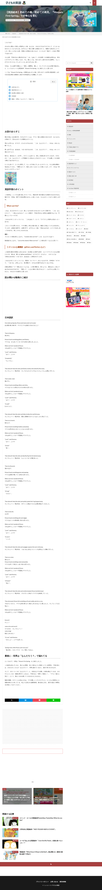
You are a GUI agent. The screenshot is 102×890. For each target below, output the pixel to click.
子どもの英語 (55, 885)
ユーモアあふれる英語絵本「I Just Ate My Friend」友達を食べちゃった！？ (41, 842)
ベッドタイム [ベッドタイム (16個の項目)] (71, 228)
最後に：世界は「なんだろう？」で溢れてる (21, 99)
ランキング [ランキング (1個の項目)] (79, 228)
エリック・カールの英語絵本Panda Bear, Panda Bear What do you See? (41, 819)
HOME (8, 33)
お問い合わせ (54, 881)
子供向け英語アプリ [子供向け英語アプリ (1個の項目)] (72, 232)
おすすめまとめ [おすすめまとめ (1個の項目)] (80, 211)
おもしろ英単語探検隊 (74, 130)
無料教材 (72, 155)
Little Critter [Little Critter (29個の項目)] (70, 211)
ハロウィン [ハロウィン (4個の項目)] (81, 218)
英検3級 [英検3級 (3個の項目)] (69, 242)
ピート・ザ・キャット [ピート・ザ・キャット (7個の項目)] (82, 222)
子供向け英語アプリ (74, 147)
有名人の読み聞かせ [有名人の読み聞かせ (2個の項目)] (72, 239)
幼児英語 (71, 180)
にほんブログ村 (70, 282)
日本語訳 (12, 96)
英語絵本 (27, 20)
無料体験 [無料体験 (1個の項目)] (82, 239)
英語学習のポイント (15, 90)
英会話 (70, 143)
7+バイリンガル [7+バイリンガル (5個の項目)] (82, 208)
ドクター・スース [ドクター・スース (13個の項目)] (72, 218)
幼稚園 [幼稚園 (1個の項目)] (83, 235)
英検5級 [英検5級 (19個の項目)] (83, 242)
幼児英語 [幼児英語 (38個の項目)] (77, 235)
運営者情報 (63, 881)
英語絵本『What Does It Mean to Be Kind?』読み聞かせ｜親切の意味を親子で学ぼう (41, 853)
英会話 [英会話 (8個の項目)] (88, 239)
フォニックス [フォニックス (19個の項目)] (71, 225)
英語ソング (73, 192)
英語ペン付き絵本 (74, 159)
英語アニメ (73, 196)
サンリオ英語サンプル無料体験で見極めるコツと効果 (79, 90)
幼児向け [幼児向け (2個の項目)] (70, 235)
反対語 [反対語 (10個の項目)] (86, 228)
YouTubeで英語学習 (74, 188)
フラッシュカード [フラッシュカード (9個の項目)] (81, 225)
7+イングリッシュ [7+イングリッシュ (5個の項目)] (72, 208)
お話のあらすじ (14, 87)
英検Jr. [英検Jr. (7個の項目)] (89, 242)
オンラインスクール (74, 167)
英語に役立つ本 (72, 176)
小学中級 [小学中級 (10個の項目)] (82, 232)
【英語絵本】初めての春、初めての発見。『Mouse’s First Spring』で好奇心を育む (36, 33)
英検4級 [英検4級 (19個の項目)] (76, 242)
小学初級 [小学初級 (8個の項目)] (89, 232)
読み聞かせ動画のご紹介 (16, 93)
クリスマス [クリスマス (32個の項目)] (81, 215)
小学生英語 (71, 184)
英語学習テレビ (72, 163)
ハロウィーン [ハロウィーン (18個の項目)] (71, 222)
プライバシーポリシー (42, 881)
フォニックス (72, 138)
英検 (70, 134)
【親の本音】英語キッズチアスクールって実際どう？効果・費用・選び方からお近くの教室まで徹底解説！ (79, 113)
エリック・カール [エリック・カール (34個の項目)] (72, 215)
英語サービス (72, 172)
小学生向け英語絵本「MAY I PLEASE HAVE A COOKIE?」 (38, 829)
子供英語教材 (72, 151)
